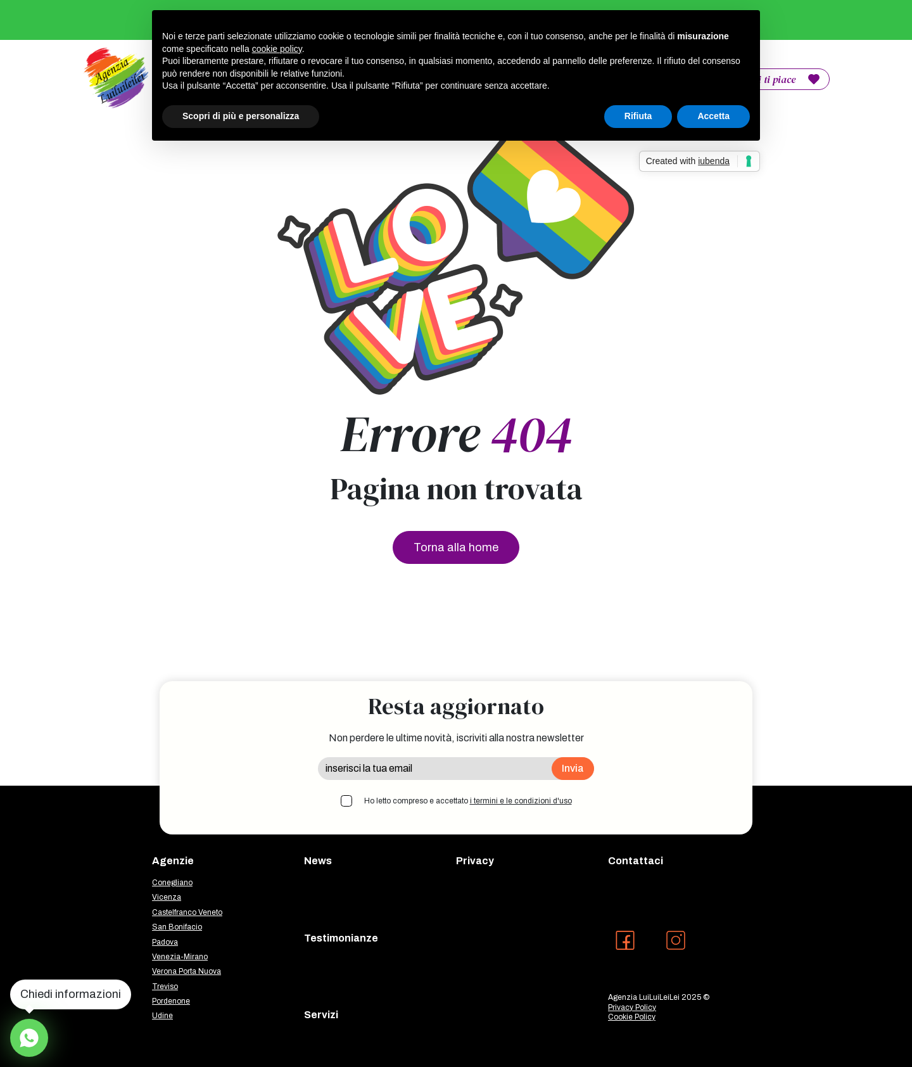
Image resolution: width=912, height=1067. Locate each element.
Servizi (321, 1014)
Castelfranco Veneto (187, 912)
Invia (573, 768)
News (318, 860)
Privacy (475, 860)
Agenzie (173, 860)
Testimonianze (341, 938)
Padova (165, 942)
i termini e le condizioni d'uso (521, 800)
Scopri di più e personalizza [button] (240, 116)
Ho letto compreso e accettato (468, 800)
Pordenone (171, 1001)
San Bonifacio (177, 927)
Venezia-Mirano (180, 956)
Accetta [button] (713, 116)
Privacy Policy (632, 1007)
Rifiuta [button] (638, 116)
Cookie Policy (632, 1017)
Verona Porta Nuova (186, 971)
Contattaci (635, 860)
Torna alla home (456, 547)
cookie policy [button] (277, 49)
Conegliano (172, 882)
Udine (162, 1015)
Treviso (165, 986)
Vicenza (166, 897)
